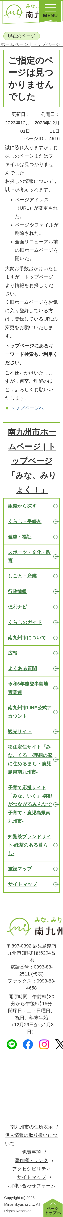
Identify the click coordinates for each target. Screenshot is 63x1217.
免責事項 (31, 1152)
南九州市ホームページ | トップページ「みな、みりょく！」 (31, 461)
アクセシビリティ (31, 1168)
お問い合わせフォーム (31, 1185)
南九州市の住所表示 (31, 1126)
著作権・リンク (31, 1160)
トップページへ (27, 408)
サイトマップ (31, 1177)
